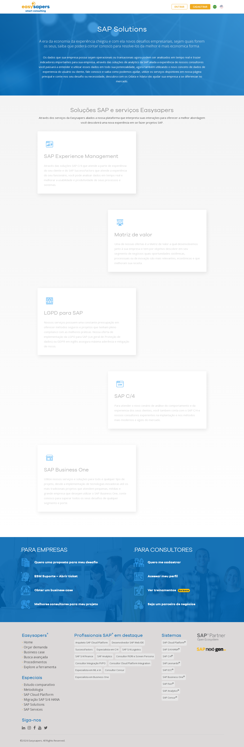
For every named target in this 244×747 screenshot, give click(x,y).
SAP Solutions (34, 704)
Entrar (179, 6)
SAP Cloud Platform (39, 694)
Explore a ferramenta (40, 667)
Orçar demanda (35, 647)
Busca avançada (36, 657)
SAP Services (33, 709)
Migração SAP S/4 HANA (42, 699)
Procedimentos (35, 662)
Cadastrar (200, 6)
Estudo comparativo (39, 684)
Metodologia (33, 689)
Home (28, 642)
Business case (34, 652)
